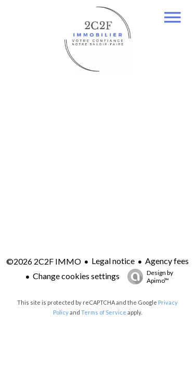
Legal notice (113, 261)
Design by (147, 276)
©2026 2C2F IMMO (43, 261)
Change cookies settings (76, 276)
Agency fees (167, 261)
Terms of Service (103, 312)
